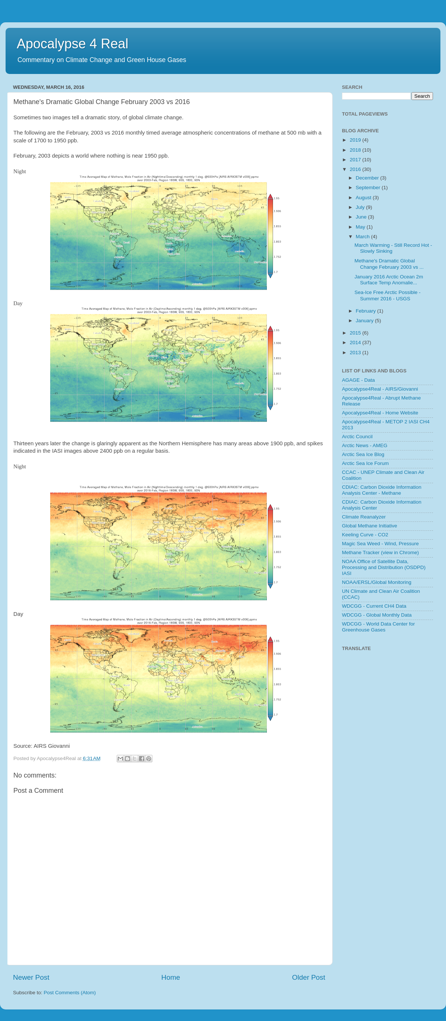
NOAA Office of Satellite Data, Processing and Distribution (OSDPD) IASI (384, 567)
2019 (356, 140)
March (363, 236)
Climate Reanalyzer (364, 517)
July (361, 207)
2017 (356, 159)
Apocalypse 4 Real (72, 43)
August (364, 197)
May (361, 227)
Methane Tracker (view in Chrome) (380, 552)
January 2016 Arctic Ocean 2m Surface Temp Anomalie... (389, 279)
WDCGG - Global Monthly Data (377, 615)
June (362, 217)
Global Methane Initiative (369, 526)
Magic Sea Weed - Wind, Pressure (380, 543)
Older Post (308, 977)
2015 (356, 333)
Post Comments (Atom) (70, 992)
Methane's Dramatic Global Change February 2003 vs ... (389, 263)
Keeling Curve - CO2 (365, 534)
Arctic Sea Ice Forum (365, 463)
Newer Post (31, 977)
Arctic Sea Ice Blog (363, 454)
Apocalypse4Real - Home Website (380, 413)
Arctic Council (357, 436)
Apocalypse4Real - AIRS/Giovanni (380, 389)
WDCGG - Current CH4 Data (374, 606)
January (365, 320)
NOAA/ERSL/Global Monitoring (376, 582)
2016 (356, 169)
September (369, 187)
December (368, 178)
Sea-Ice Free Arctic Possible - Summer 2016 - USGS (388, 295)
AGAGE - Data (358, 380)
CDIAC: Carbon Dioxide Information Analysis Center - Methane (381, 490)
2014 (356, 342)
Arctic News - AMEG (364, 445)
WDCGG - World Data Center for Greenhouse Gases (378, 627)
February (366, 311)
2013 (356, 352)
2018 (356, 150)
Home (170, 977)
